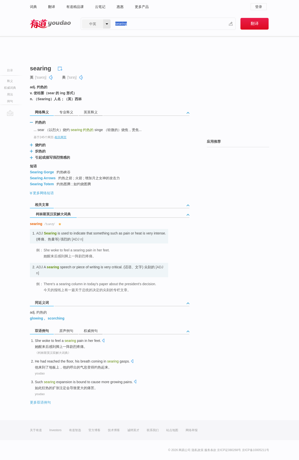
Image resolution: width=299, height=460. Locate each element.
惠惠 (120, 7)
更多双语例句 (40, 402)
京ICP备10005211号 (255, 450)
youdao (40, 373)
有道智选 (75, 430)
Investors (55, 430)
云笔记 (100, 7)
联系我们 (153, 430)
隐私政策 (198, 450)
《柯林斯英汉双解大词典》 (53, 353)
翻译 (51, 7)
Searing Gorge (42, 172)
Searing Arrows (43, 178)
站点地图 (172, 430)
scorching (56, 318)
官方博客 (94, 430)
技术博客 (114, 430)
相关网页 (61, 137)
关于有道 (36, 430)
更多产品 (142, 7)
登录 (258, 7)
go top (10, 113)
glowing (36, 318)
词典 (33, 7)
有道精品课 (75, 7)
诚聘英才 (133, 430)
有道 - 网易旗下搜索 (50, 23)
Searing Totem (42, 184)
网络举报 (192, 430)
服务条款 (210, 450)
